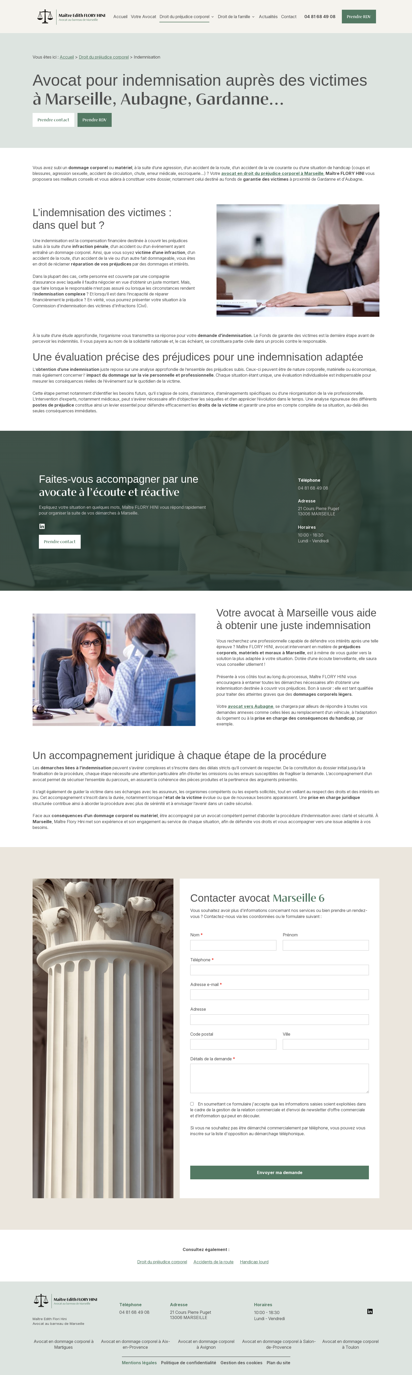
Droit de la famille (234, 16)
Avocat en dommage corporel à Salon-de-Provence (279, 1344)
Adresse (198, 1009)
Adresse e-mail (206, 984)
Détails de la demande (212, 1058)
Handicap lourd (254, 1261)
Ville (286, 1034)
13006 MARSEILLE (319, 511)
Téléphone (202, 959)
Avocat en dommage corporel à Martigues (64, 1344)
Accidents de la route (213, 1261)
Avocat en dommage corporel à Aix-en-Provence (135, 1344)
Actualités (268, 16)
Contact (288, 16)
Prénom (290, 934)
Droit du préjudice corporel (184, 16)
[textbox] (233, 1044)
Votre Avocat (143, 16)
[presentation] (230, 1151)
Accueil (120, 16)
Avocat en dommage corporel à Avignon (206, 1344)
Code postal (201, 1034)
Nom (196, 934)
